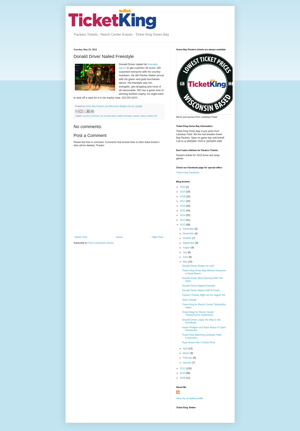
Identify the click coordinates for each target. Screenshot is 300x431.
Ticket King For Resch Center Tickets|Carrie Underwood (198, 313)
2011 (183, 368)
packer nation (139, 116)
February (188, 357)
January (187, 362)
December (189, 228)
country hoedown (91, 116)
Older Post (157, 237)
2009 (183, 377)
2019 (183, 191)
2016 (183, 206)
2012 (183, 224)
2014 (183, 215)
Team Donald (189, 299)
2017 (183, 201)
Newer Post (81, 237)
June (186, 257)
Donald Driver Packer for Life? (198, 265)
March (186, 353)
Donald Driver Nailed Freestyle (198, 285)
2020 (183, 187)
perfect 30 (152, 116)
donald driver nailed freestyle (118, 116)
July (185, 252)
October (187, 238)
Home (119, 237)
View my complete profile (189, 398)
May (185, 261)
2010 (183, 373)
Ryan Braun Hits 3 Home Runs (198, 342)
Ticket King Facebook (187, 172)
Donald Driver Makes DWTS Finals (201, 290)
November (189, 233)
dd (102, 116)
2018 (183, 196)
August (187, 247)
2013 (183, 220)
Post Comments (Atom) (100, 243)
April (185, 348)
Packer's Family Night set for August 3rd (203, 295)
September (189, 243)
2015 (183, 210)
